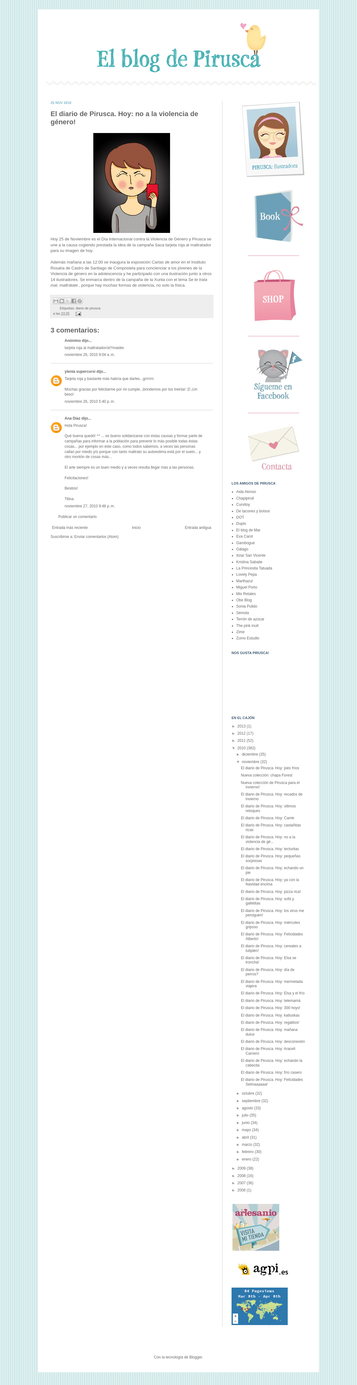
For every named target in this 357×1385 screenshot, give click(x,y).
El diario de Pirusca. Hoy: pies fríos (270, 768)
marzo (247, 1144)
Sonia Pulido (246, 606)
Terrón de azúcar (250, 619)
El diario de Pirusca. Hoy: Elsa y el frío (273, 993)
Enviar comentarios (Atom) (96, 537)
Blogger (195, 1357)
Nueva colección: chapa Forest (266, 775)
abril (246, 1137)
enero (247, 1159)
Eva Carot (244, 536)
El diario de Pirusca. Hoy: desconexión (273, 1041)
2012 (242, 733)
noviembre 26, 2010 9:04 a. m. (90, 354)
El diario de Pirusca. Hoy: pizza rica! (271, 892)
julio (246, 1115)
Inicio (136, 527)
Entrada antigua (198, 527)
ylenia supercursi (80, 371)
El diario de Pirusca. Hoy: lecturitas (270, 849)
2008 (242, 1176)
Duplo (241, 523)
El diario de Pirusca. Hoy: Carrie (267, 818)
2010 (242, 748)
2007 (242, 1183)
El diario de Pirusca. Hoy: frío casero (271, 1072)
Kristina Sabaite (249, 562)
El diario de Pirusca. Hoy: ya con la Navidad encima (270, 882)
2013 (242, 726)
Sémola (242, 613)
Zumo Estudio (247, 638)
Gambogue (245, 543)
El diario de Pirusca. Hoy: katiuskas (270, 1015)
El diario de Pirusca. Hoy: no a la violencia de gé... (268, 839)
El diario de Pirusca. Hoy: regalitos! (270, 1022)
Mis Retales (246, 594)
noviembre (251, 762)
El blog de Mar (248, 530)
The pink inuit (247, 625)
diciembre (250, 754)
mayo (247, 1130)
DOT (240, 517)
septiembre (252, 1101)
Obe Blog (244, 600)
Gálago (242, 549)
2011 (242, 740)
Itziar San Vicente (251, 555)
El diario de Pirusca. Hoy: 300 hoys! (270, 1008)
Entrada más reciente (70, 527)
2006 (242, 1190)
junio (246, 1123)
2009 (242, 1168)
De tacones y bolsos (253, 511)
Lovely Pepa (246, 574)
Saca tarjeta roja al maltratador (183, 245)
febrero (248, 1152)
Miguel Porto (246, 587)
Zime (240, 632)
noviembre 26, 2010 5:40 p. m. (90, 401)
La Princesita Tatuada (254, 568)
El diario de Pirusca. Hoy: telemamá (271, 1000)
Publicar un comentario (77, 517)
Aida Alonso (246, 492)
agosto (248, 1108)
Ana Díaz (73, 418)
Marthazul (244, 581)
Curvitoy (243, 504)
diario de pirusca (88, 308)
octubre (248, 1093)
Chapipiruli (245, 498)
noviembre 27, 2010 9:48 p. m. (90, 506)
